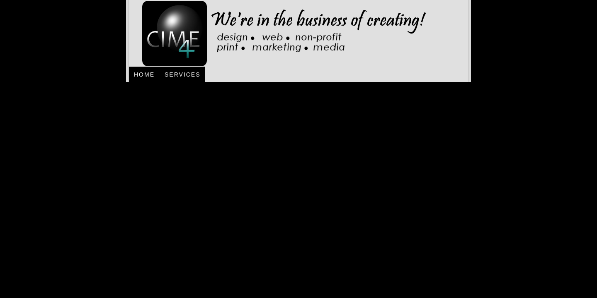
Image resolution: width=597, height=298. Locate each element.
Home (144, 74)
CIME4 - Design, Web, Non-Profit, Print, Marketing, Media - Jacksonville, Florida (279, 33)
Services (183, 74)
